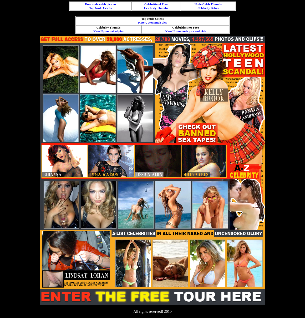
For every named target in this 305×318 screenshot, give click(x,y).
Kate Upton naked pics (108, 31)
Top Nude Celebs (100, 8)
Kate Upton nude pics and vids (185, 31)
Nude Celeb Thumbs (208, 4)
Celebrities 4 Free (156, 4)
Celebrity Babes (208, 8)
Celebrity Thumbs (156, 8)
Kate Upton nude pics (152, 22)
